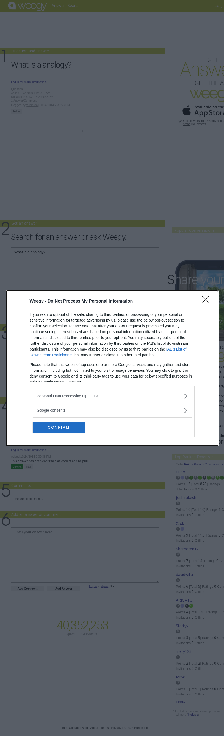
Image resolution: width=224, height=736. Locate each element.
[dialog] (112, 368)
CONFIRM (59, 427)
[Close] (207, 301)
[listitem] (112, 396)
